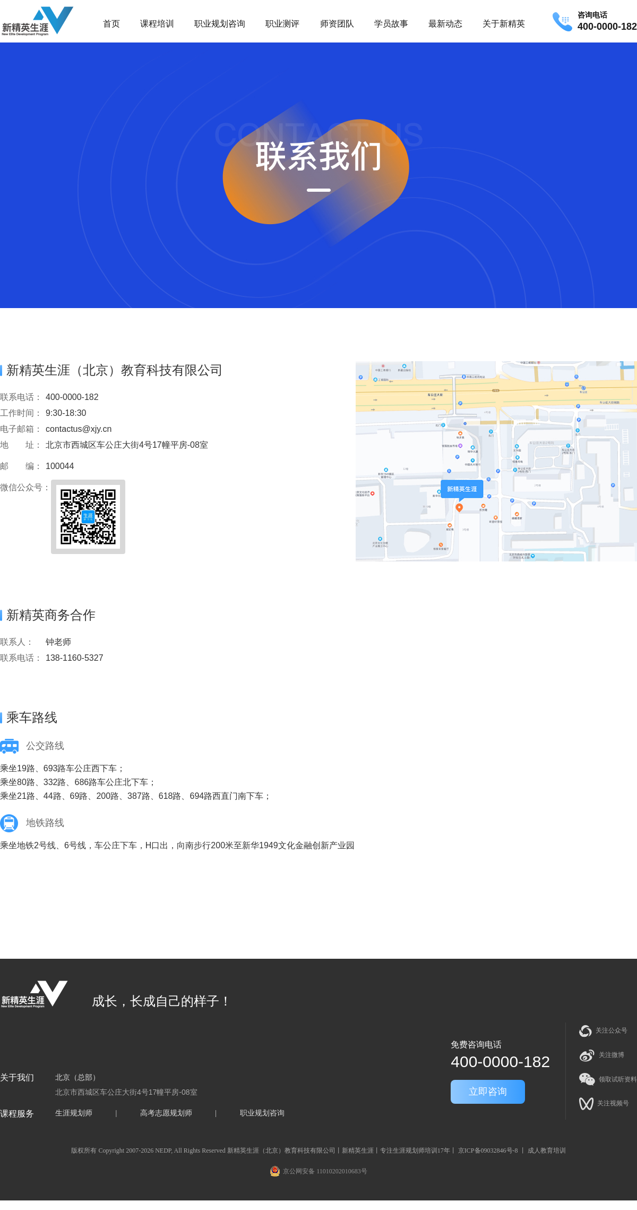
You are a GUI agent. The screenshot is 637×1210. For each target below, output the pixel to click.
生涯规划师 (73, 1113)
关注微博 (601, 1055)
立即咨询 (488, 1091)
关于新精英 (504, 23)
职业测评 (282, 23)
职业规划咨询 (219, 23)
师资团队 (337, 23)
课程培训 (157, 23)
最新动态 (445, 23)
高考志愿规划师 (166, 1113)
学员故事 (391, 23)
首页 (111, 23)
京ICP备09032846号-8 (488, 1150)
